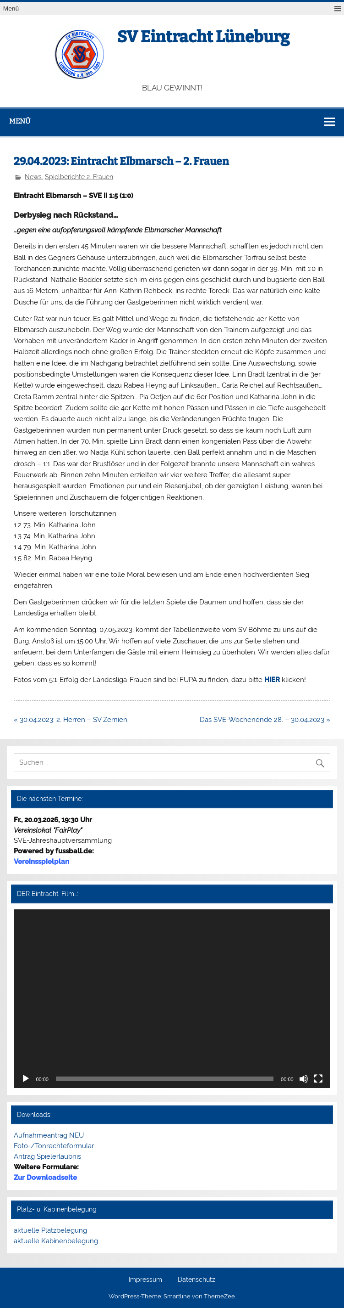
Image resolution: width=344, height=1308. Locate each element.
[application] (172, 998)
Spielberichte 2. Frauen (79, 176)
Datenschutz (196, 1280)
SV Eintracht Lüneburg (203, 36)
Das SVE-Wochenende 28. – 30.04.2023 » (265, 720)
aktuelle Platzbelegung (50, 1230)
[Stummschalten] (303, 1078)
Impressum (145, 1280)
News (33, 176)
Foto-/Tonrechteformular (54, 1146)
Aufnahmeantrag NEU (49, 1135)
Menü (11, 8)
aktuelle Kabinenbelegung (56, 1241)
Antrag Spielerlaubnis (47, 1156)
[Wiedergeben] (25, 1078)
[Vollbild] (318, 1078)
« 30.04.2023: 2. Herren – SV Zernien (70, 720)
